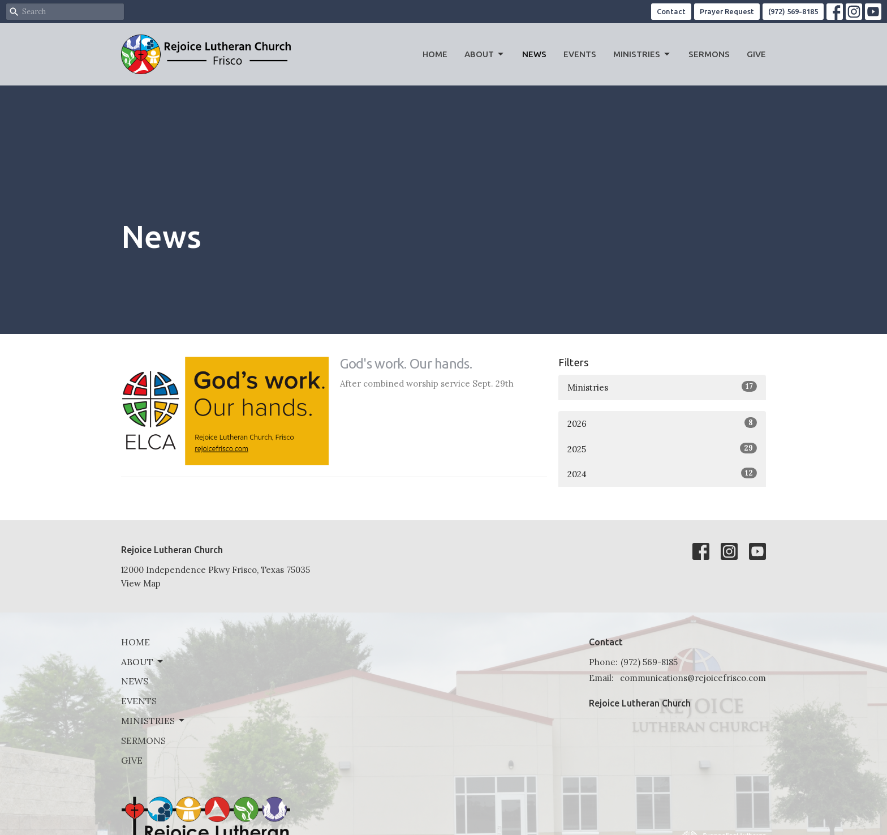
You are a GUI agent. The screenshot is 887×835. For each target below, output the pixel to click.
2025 (662, 449)
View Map (141, 583)
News (534, 54)
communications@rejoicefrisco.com (693, 678)
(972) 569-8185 (793, 11)
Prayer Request (727, 11)
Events (579, 54)
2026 (662, 423)
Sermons (709, 54)
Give (756, 54)
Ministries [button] (153, 720)
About (484, 54)
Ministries (642, 54)
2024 (662, 473)
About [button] (143, 661)
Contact (671, 11)
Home (435, 54)
